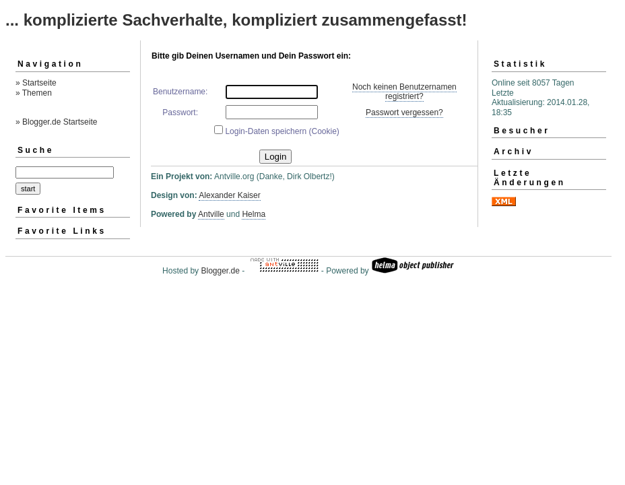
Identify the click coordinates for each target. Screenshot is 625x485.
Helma (253, 214)
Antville (211, 214)
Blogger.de (220, 271)
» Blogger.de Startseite (56, 122)
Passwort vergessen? (404, 112)
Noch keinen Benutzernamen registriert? (404, 91)
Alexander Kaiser (229, 195)
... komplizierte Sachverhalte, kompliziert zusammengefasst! (236, 20)
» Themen (33, 93)
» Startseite (36, 83)
